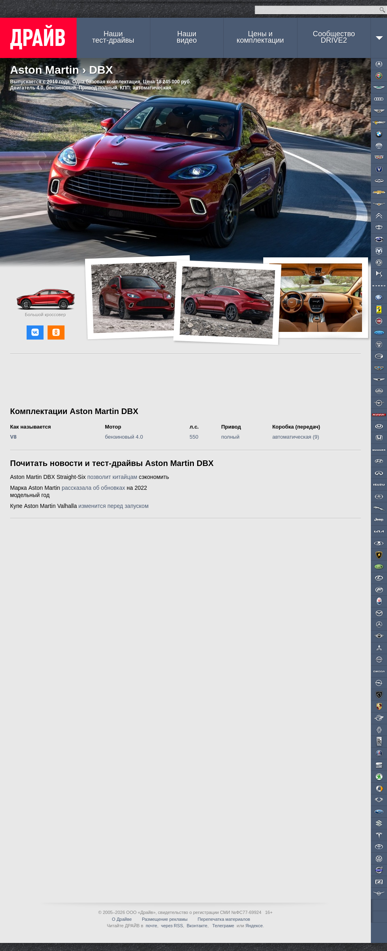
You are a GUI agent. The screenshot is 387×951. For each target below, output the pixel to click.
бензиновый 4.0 (124, 437)
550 (193, 437)
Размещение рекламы (164, 919)
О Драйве (122, 919)
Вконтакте (197, 925)
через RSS (172, 925)
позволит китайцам (112, 477)
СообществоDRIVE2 (334, 37)
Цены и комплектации (260, 37)
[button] (35, 332)
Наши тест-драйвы (113, 37)
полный (230, 437)
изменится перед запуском (114, 506)
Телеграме (222, 925)
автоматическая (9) (295, 437)
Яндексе (254, 925)
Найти (382, 9)
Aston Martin (44, 70)
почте (151, 925)
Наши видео (187, 37)
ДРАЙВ (38, 38)
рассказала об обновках (93, 488)
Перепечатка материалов (224, 919)
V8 (13, 437)
